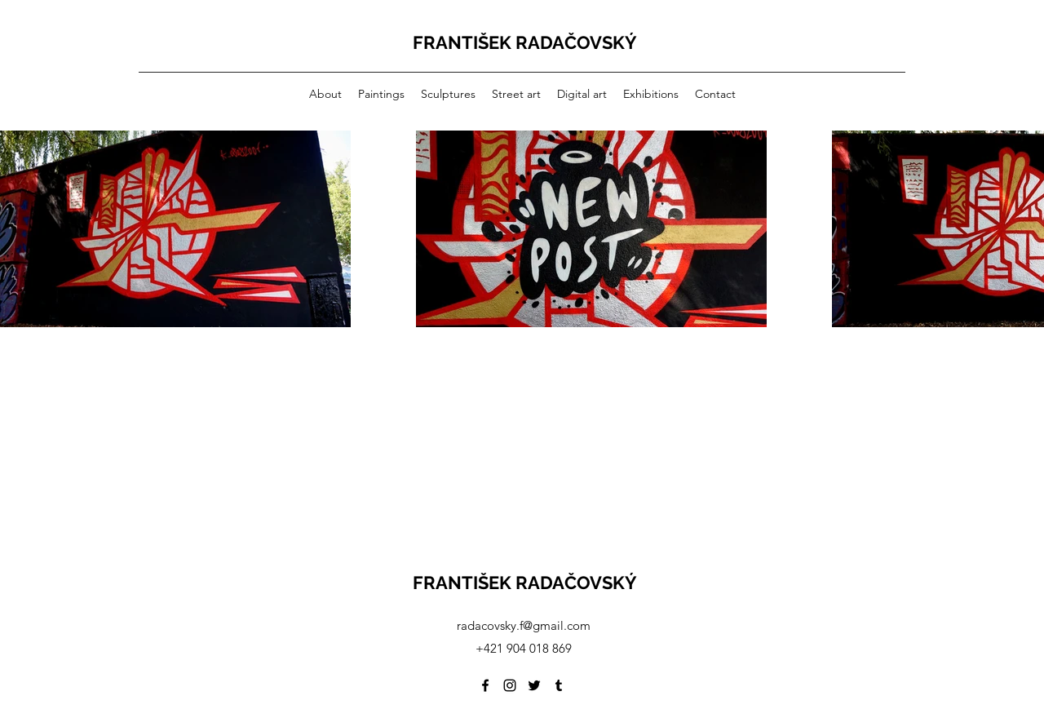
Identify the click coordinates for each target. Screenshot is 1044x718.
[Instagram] (510, 685)
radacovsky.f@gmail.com (524, 625)
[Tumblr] (559, 685)
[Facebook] (485, 685)
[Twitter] (534, 685)
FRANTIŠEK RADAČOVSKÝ (525, 42)
